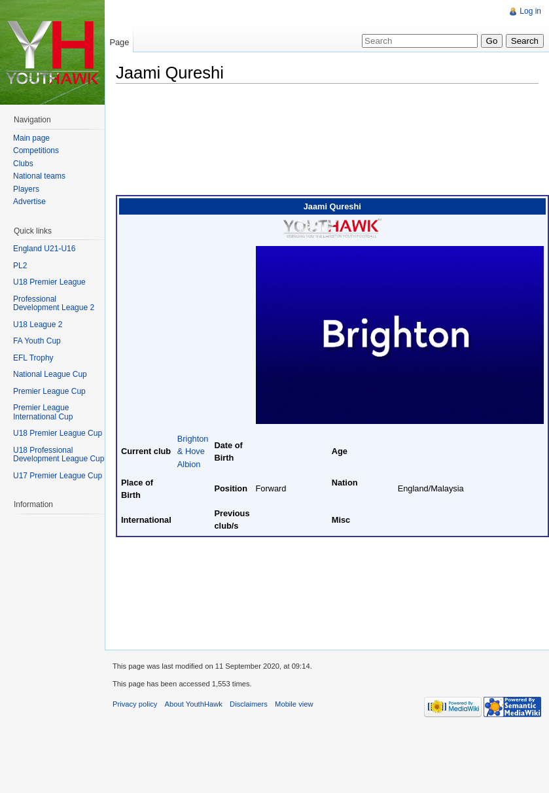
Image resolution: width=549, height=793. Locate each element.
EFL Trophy (33, 357)
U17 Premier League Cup (57, 475)
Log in (530, 11)
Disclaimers (249, 704)
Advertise (29, 201)
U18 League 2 (37, 324)
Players (26, 189)
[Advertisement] (180, 143)
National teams (39, 176)
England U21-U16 (44, 248)
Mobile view (294, 704)
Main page (31, 138)
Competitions (36, 150)
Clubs (23, 163)
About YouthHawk (193, 704)
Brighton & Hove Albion (193, 451)
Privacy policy (135, 704)
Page (119, 42)
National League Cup (50, 374)
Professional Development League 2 (53, 303)
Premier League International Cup (43, 412)
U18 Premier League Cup (57, 433)
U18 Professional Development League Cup (58, 455)
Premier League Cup (49, 391)
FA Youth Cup (37, 340)
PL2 (20, 265)
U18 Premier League (49, 282)
